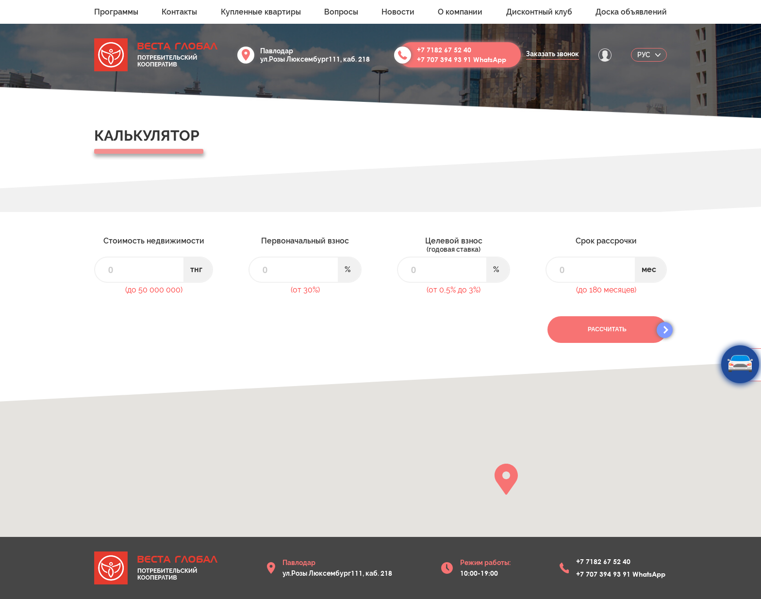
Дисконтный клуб (539, 11)
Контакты (179, 11)
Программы (116, 11)
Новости (397, 11)
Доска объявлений (631, 11)
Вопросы (341, 11)
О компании (460, 11)
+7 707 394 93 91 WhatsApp (461, 59)
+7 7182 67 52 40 (444, 50)
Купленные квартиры (261, 11)
